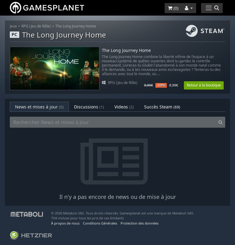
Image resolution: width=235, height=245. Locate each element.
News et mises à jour (39, 107)
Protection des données (140, 223)
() (173, 8)
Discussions (89, 107)
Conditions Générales (100, 223)
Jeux (13, 26)
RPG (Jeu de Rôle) (36, 26)
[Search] (220, 122)
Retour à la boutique (204, 85)
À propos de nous (65, 223)
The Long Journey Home (75, 26)
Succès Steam (162, 107)
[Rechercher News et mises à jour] (113, 122)
